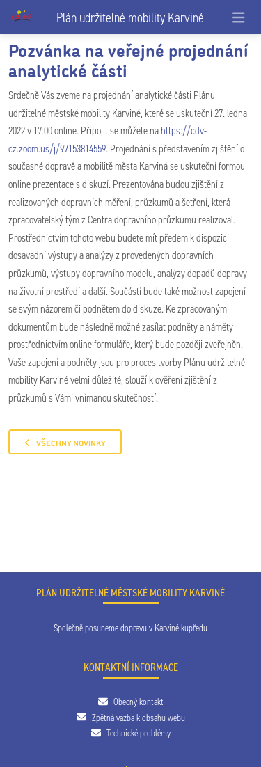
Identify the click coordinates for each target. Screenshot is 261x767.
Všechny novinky (65, 442)
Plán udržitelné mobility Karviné (130, 17)
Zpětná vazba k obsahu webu (131, 718)
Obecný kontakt (131, 702)
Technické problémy (131, 733)
